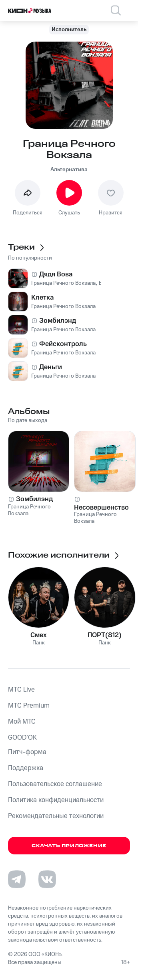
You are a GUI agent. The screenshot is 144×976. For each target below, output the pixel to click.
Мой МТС (22, 721)
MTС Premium (29, 705)
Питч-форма (27, 752)
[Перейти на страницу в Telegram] (17, 879)
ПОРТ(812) (105, 635)
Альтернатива (69, 170)
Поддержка (25, 768)
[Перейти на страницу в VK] (47, 879)
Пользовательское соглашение (55, 784)
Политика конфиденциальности (56, 800)
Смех (38, 635)
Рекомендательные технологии (56, 816)
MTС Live (21, 689)
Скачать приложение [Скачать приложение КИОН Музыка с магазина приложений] (69, 845)
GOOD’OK (22, 737)
